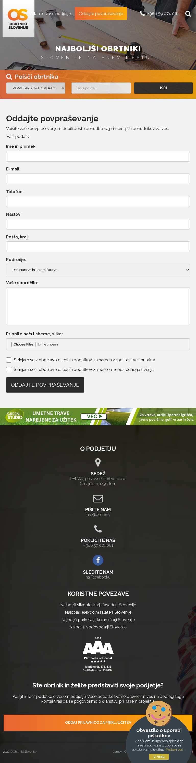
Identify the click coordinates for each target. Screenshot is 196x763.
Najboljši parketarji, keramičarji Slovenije (98, 619)
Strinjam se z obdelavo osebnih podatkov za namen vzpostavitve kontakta (84, 359)
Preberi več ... (176, 750)
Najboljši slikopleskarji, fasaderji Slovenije (98, 604)
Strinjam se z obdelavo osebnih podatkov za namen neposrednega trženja (84, 369)
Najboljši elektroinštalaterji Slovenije (98, 612)
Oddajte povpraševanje (101, 13)
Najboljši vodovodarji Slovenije (98, 627)
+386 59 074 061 (163, 13)
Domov (117, 751)
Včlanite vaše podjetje (50, 13)
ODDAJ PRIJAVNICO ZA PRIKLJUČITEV (98, 723)
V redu (159, 757)
